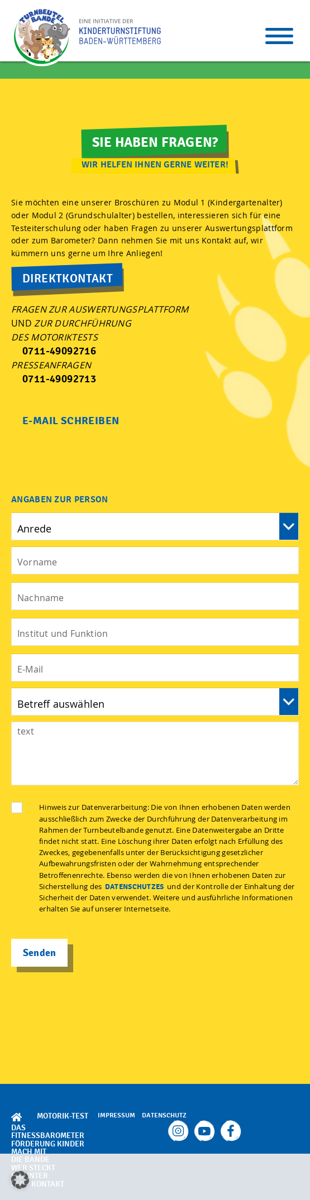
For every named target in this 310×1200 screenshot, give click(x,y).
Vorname (155, 526)
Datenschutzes (134, 886)
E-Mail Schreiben (70, 421)
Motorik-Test (62, 1116)
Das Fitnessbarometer (47, 1131)
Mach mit (28, 1151)
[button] (20, 1180)
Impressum (116, 1115)
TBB (42, 36)
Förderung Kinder (47, 1144)
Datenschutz (164, 1115)
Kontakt (47, 1184)
